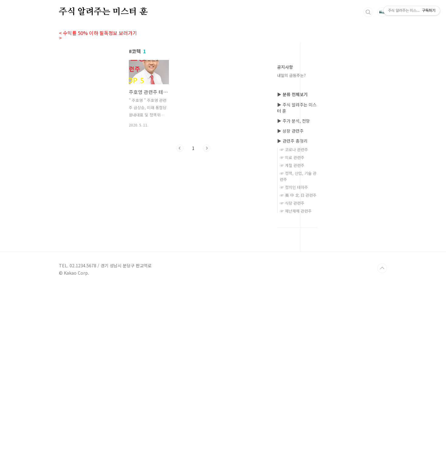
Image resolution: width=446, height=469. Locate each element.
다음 (206, 233)
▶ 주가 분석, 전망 (293, 303)
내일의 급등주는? (291, 75)
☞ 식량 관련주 (292, 385)
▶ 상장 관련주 (290, 313)
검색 (368, 12)
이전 (180, 233)
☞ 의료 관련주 (292, 340)
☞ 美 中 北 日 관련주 (298, 377)
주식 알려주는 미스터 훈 (103, 9)
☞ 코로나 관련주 (294, 332)
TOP (382, 451)
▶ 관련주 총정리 (292, 323)
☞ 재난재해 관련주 (296, 393)
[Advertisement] (193, 102)
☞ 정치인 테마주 (294, 370)
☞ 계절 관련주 (292, 348)
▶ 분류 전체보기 (292, 277)
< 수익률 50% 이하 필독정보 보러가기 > (100, 32)
